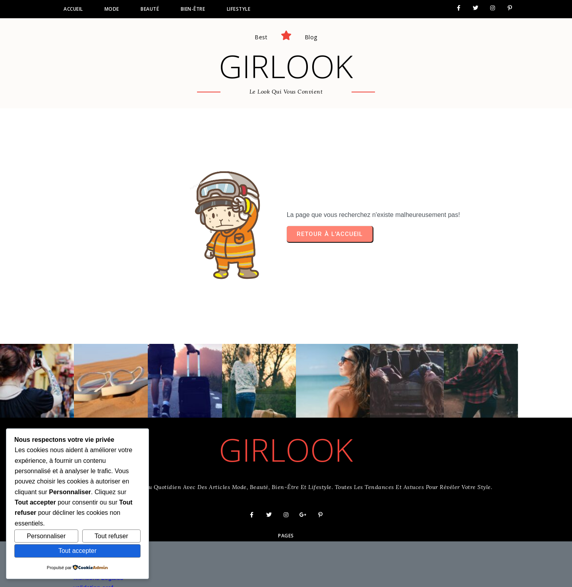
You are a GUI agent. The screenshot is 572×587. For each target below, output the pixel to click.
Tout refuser (111, 536)
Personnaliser (46, 536)
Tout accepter (77, 550)
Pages (286, 519)
